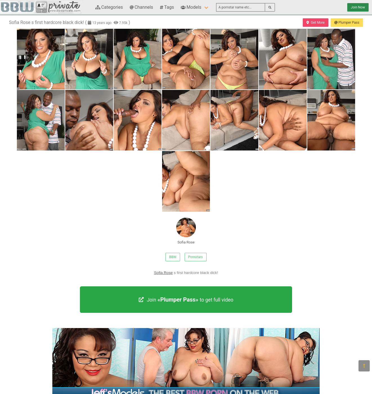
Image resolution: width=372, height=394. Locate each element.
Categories (109, 7)
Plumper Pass (346, 23)
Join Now (358, 7)
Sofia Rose (186, 231)
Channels (141, 7)
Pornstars (195, 257)
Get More (315, 23)
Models (191, 7)
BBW (172, 257)
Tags (167, 7)
